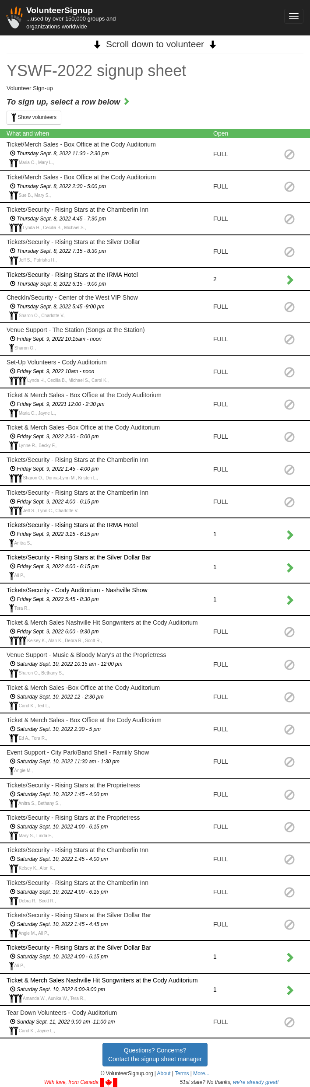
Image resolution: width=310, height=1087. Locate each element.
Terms (182, 1073)
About (164, 1073)
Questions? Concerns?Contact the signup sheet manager (155, 1055)
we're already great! (255, 1082)
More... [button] (201, 1073)
